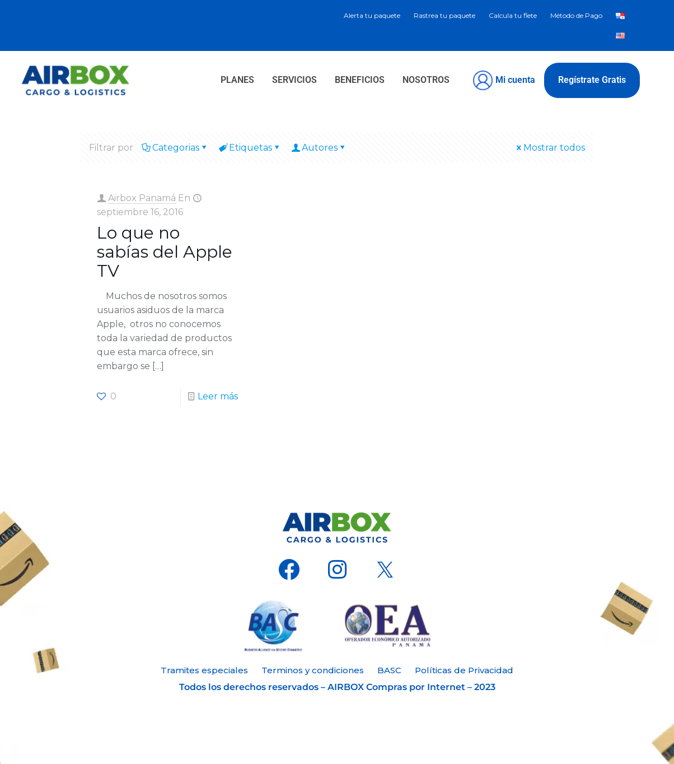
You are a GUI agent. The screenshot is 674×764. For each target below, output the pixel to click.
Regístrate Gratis (592, 79)
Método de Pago (576, 15)
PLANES (237, 79)
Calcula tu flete (513, 15)
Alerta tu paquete (372, 15)
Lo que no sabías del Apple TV (164, 251)
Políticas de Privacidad (464, 670)
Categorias (175, 147)
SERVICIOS (294, 79)
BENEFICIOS (360, 79)
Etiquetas (249, 147)
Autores (319, 147)
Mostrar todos (549, 147)
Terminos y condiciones (312, 670)
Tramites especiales (204, 670)
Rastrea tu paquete (444, 15)
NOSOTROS (426, 79)
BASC (389, 670)
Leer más (218, 396)
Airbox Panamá (142, 198)
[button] (429, 80)
